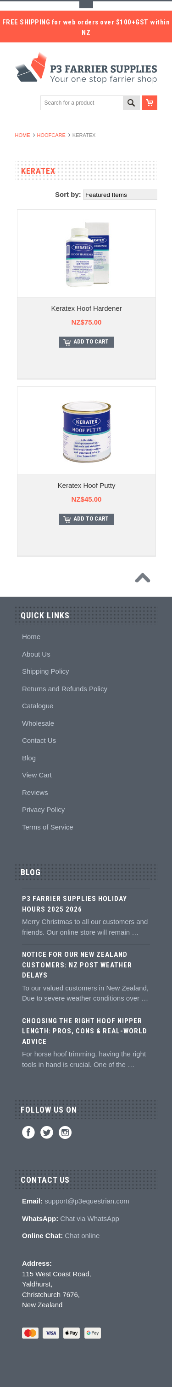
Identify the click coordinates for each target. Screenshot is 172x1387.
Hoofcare (51, 135)
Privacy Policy (43, 809)
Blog (29, 758)
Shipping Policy (45, 671)
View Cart (37, 775)
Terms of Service (47, 827)
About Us (36, 654)
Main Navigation (23, 103)
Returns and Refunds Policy (64, 689)
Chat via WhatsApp (89, 1218)
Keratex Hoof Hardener (86, 308)
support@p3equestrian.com (86, 1201)
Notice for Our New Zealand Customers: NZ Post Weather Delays (77, 964)
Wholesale (38, 723)
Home (22, 135)
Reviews (35, 792)
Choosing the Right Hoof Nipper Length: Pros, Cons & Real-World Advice (84, 1031)
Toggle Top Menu (86, 4)
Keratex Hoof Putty (87, 485)
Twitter (46, 1132)
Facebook (28, 1132)
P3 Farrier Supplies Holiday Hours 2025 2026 (74, 904)
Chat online (82, 1235)
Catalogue (37, 706)
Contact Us (39, 740)
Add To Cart (91, 341)
